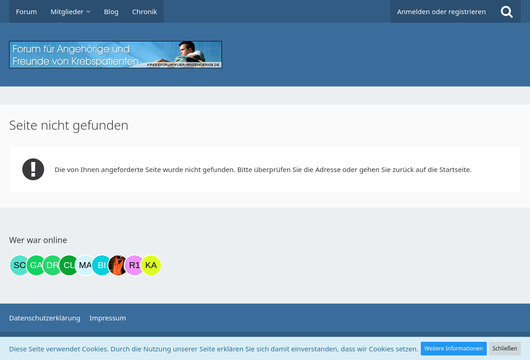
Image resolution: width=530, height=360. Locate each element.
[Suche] (507, 11)
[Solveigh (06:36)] (20, 265)
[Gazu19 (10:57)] (36, 265)
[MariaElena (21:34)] (85, 265)
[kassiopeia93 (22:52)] (151, 265)
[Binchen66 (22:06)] (102, 265)
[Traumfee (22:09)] (118, 265)
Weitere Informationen (453, 348)
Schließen (505, 348)
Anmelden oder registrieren (441, 11)
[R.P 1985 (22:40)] (135, 265)
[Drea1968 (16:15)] (53, 265)
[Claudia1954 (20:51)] (69, 265)
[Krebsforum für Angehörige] (265, 54)
